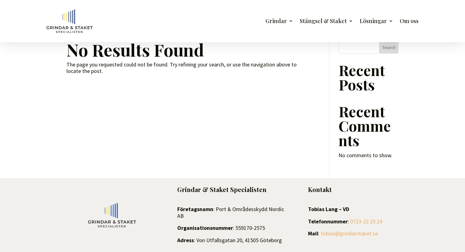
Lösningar (373, 22)
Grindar (276, 22)
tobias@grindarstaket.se (349, 233)
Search (389, 47)
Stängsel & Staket (323, 22)
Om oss (409, 22)
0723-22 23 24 (366, 221)
